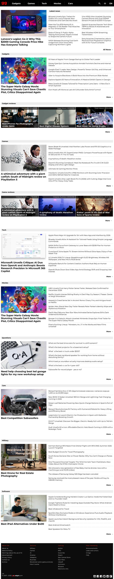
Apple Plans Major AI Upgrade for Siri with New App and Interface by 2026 (79, 235)
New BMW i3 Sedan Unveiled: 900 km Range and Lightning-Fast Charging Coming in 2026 (79, 398)
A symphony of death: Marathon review (64, 159)
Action (60, 548)
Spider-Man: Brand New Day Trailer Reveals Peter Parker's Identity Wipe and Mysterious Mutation (80, 307)
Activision (61, 564)
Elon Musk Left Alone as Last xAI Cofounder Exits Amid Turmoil (74, 90)
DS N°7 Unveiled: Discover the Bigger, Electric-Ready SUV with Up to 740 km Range (80, 422)
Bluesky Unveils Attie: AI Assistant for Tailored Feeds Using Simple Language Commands (80, 240)
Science (32, 555)
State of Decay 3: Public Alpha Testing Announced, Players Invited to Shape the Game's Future (63, 35)
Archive (4, 562)
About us (5, 548)
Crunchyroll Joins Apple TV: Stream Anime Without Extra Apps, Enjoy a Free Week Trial (80, 252)
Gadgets (16, 3)
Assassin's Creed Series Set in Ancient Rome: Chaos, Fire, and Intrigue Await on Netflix (79, 301)
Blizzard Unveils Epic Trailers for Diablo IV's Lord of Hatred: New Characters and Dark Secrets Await (62, 18)
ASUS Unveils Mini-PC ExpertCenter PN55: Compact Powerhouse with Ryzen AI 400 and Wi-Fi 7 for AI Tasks (80, 154)
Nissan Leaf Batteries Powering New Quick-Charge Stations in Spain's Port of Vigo (80, 404)
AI (30, 553)
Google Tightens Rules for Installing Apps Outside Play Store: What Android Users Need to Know (80, 504)
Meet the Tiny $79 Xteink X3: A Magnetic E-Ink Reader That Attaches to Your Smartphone (64, 27)
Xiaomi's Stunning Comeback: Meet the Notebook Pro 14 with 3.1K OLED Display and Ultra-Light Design (78, 164)
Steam (60, 555)
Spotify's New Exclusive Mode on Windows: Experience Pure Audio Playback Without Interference (80, 514)
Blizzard (61, 566)
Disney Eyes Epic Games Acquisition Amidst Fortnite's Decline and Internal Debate (79, 64)
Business (33, 560)
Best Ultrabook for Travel (58, 509)
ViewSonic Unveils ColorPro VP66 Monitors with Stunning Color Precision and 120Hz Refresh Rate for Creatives (79, 174)
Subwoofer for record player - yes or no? (65, 369)
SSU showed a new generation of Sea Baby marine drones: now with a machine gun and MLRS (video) (77, 469)
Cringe (88, 553)
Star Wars (61, 560)
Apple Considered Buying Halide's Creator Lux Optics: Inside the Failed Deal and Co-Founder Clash (80, 498)
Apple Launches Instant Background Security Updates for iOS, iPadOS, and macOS (79, 520)
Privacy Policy (7, 557)
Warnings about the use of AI (12, 553)
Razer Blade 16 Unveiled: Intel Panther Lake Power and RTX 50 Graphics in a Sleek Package (79, 148)
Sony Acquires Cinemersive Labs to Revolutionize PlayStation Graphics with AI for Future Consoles (96, 41)
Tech (44, 3)
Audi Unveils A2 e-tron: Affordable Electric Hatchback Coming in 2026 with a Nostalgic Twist (80, 428)
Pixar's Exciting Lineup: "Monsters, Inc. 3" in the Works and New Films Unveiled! (77, 326)
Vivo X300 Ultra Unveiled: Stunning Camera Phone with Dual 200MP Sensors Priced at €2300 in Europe (96, 18)
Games (31, 3)
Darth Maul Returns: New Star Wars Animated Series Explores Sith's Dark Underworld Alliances (78, 313)
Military (32, 548)
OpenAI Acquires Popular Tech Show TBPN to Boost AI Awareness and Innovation (97, 27)
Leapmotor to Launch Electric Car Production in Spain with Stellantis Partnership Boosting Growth (77, 416)
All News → (108, 50)
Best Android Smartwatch (59, 525)
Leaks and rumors (92, 550)
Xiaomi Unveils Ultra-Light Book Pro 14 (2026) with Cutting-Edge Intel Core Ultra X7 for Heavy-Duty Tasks (79, 180)
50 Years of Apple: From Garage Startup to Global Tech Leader (74, 59)
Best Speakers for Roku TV (59, 529)
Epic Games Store (64, 557)
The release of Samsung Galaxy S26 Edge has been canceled (73, 474)
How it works (34, 564)
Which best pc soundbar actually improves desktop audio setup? (75, 361)
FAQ (87, 555)
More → (109, 97)
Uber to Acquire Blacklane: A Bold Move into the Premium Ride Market (78, 76)
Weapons (33, 557)
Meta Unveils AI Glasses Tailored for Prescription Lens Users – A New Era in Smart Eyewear (79, 85)
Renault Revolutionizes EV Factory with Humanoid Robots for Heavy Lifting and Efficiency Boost (79, 410)
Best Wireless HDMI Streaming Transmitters (95, 34)
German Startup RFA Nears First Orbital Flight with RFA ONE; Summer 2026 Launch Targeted (80, 447)
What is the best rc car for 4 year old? (63, 365)
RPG (59, 550)
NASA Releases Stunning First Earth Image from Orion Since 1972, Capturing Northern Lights (63, 43)
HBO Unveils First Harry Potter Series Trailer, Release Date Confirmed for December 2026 (78, 289)
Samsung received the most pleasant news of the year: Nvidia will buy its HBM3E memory (78, 479)
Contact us (5, 560)
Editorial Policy (7, 550)
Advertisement (7, 555)
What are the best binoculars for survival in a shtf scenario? (72, 343)
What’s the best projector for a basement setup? (68, 347)
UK (3, 574)
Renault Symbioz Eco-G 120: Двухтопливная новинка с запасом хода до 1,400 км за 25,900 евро (78, 392)
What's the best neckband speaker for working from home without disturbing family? (76, 356)
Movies (57, 3)
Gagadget (4, 3)
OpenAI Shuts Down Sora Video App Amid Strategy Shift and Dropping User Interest (80, 271)
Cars (70, 3)
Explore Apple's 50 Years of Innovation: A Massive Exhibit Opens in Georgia (79, 80)
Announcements (91, 548)
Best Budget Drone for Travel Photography (66, 452)
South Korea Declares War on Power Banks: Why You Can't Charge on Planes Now (80, 457)
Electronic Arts (63, 569)
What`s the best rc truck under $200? (64, 351)
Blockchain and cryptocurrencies (41, 562)
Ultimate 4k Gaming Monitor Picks (63, 169)
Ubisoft (60, 562)
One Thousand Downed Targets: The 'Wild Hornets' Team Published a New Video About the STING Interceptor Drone (79, 463)
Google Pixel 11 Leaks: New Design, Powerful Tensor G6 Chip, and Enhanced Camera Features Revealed (79, 70)
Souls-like (61, 553)
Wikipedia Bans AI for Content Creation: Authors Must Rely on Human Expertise (77, 265)
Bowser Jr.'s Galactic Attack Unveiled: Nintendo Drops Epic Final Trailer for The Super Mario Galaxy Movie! (79, 319)
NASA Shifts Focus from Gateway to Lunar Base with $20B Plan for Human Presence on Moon (79, 246)
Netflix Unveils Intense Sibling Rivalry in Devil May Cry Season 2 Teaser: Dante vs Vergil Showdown (80, 295)
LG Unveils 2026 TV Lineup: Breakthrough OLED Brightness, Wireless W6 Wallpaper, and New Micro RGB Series (78, 258)
